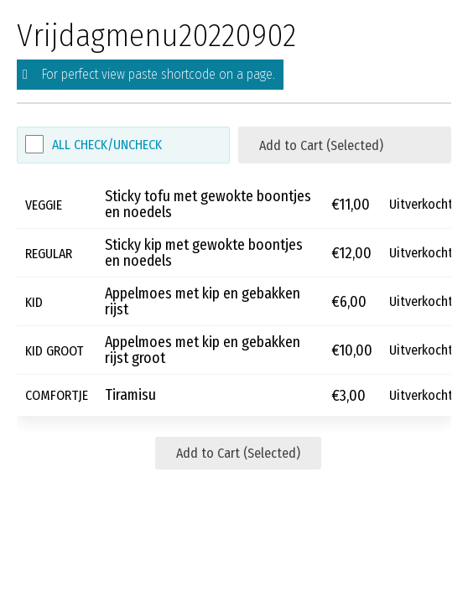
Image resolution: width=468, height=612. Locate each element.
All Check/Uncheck (107, 145)
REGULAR (48, 253)
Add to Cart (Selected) (321, 145)
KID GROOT (54, 350)
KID (34, 301)
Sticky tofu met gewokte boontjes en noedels (208, 204)
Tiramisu (130, 395)
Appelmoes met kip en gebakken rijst (202, 302)
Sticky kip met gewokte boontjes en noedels (204, 253)
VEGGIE (43, 204)
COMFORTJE (56, 395)
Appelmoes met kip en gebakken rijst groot (202, 350)
